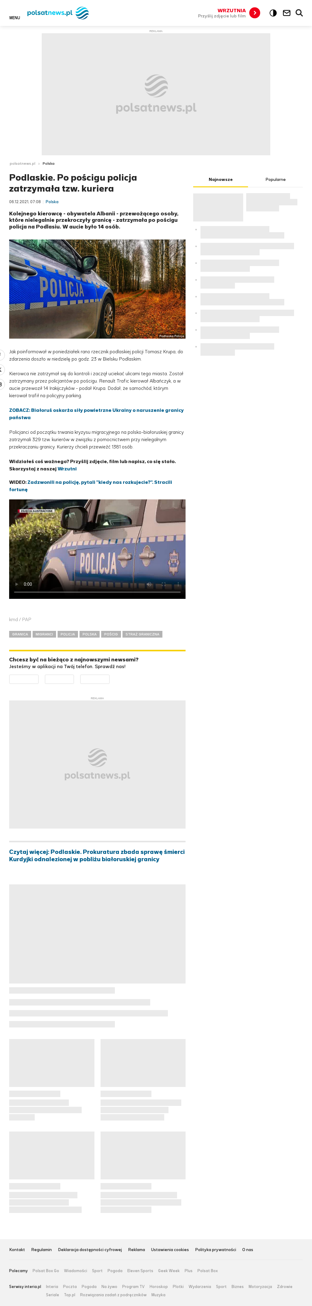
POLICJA (68, 634)
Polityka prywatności (215, 1250)
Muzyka (158, 1295)
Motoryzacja (260, 1286)
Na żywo (109, 1286)
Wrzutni (67, 469)
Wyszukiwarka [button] (299, 13)
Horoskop (159, 1286)
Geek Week (169, 1270)
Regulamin (41, 1250)
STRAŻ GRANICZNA (142, 634)
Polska (49, 163)
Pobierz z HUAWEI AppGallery (109, 678)
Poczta (70, 1286)
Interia (52, 1286)
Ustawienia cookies (170, 1250)
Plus (189, 1270)
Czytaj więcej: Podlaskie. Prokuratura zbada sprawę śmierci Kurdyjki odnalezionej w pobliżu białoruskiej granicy (97, 855)
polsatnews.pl (22, 163)
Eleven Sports (140, 1270)
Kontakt (17, 1250)
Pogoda (115, 1270)
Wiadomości (75, 1270)
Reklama (136, 1250)
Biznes (238, 1286)
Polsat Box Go (46, 1270)
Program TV (133, 1286)
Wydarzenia (200, 1286)
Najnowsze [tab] (221, 179)
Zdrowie (284, 1286)
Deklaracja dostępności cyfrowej (90, 1250)
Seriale (52, 1295)
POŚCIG (111, 634)
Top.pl (69, 1295)
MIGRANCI (44, 634)
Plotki (178, 1286)
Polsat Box (207, 1270)
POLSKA (90, 634)
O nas (247, 1250)
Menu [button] (14, 17)
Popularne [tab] (275, 179)
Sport (97, 1270)
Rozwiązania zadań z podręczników (113, 1295)
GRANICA (20, 634)
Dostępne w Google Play (38, 678)
